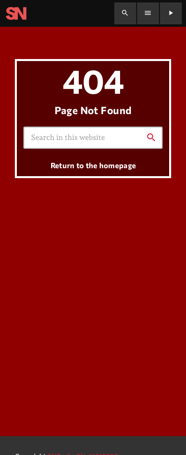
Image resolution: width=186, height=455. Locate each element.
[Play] (171, 13)
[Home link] (15, 13)
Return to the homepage (93, 165)
